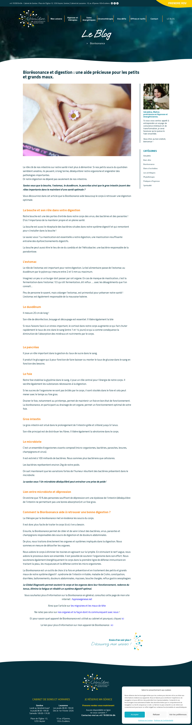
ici (123, 618)
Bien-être (147, 160)
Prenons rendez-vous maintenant (98, 705)
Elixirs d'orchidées (150, 168)
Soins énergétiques (89, 18)
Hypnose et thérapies (72, 18)
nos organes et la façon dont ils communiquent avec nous (88, 612)
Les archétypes (149, 172)
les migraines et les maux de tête (88, 605)
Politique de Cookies (145, 720)
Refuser (156, 714)
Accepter (135, 714)
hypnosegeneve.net (82, 599)
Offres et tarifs (138, 18)
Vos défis (121, 18)
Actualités (147, 155)
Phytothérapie (149, 176)
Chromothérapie (105, 18)
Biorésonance (97, 43)
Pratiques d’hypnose (151, 181)
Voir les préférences (178, 714)
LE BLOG (171, 18)
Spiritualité (147, 185)
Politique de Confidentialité (163, 720)
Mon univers (56, 18)
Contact (154, 18)
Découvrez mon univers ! (111, 642)
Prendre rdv (177, 3)
